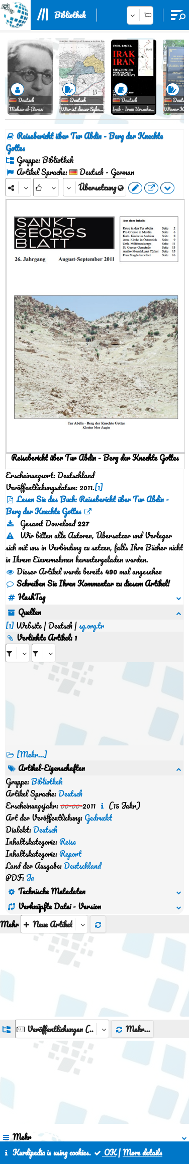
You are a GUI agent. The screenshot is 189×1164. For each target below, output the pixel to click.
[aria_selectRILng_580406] (43, 641)
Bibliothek (69, 15)
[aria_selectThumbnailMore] (54, 804)
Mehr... (132, 909)
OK (104, 1152)
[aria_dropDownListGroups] (62, 908)
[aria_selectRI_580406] (17, 641)
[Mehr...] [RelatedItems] (32, 742)
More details (142, 1152)
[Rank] (46, 187)
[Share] (18, 187)
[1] (98, 487)
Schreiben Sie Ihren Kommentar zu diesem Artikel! (88, 583)
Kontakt (96, 1118)
